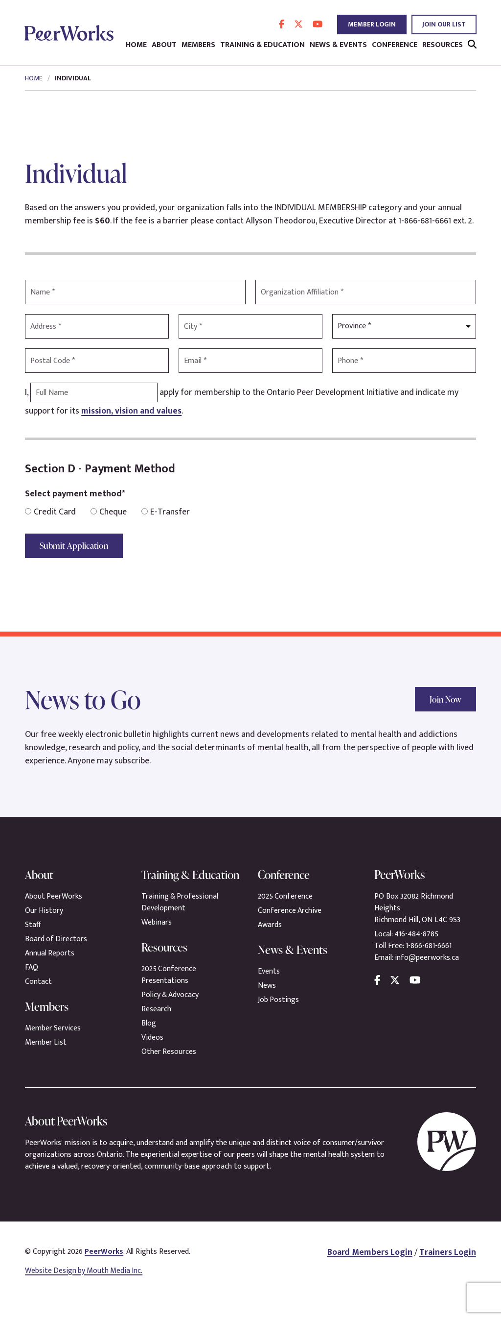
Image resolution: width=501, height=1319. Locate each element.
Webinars (156, 940)
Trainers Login (447, 1270)
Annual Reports (50, 953)
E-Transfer (165, 512)
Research (156, 1026)
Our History (44, 910)
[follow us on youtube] (317, 24)
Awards (270, 924)
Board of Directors (56, 939)
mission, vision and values (132, 411)
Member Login (372, 24)
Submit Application (76, 545)
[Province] (404, 326)
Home (136, 45)
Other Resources (169, 1069)
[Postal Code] (97, 360)
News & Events (338, 45)
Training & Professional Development (180, 919)
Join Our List (444, 24)
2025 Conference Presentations (169, 992)
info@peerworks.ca (427, 957)
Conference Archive (290, 910)
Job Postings (278, 999)
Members (198, 45)
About (164, 45)
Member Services (53, 1028)
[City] (250, 326)
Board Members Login (368, 1270)
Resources (442, 45)
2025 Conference (285, 896)
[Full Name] (94, 392)
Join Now (444, 699)
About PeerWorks (54, 896)
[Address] (97, 326)
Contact (38, 981)
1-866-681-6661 (429, 946)
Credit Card (50, 512)
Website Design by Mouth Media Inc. (85, 1288)
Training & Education (262, 45)
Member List (46, 1042)
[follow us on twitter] (298, 24)
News (267, 985)
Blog (148, 1041)
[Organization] (365, 292)
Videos (152, 1055)
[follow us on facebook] (281, 24)
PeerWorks (104, 1269)
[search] (472, 45)
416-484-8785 (416, 934)
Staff (33, 924)
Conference (394, 45)
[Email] (250, 360)
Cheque (109, 512)
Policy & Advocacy (170, 1012)
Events (269, 971)
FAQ (31, 967)
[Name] (135, 292)
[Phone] (404, 360)
